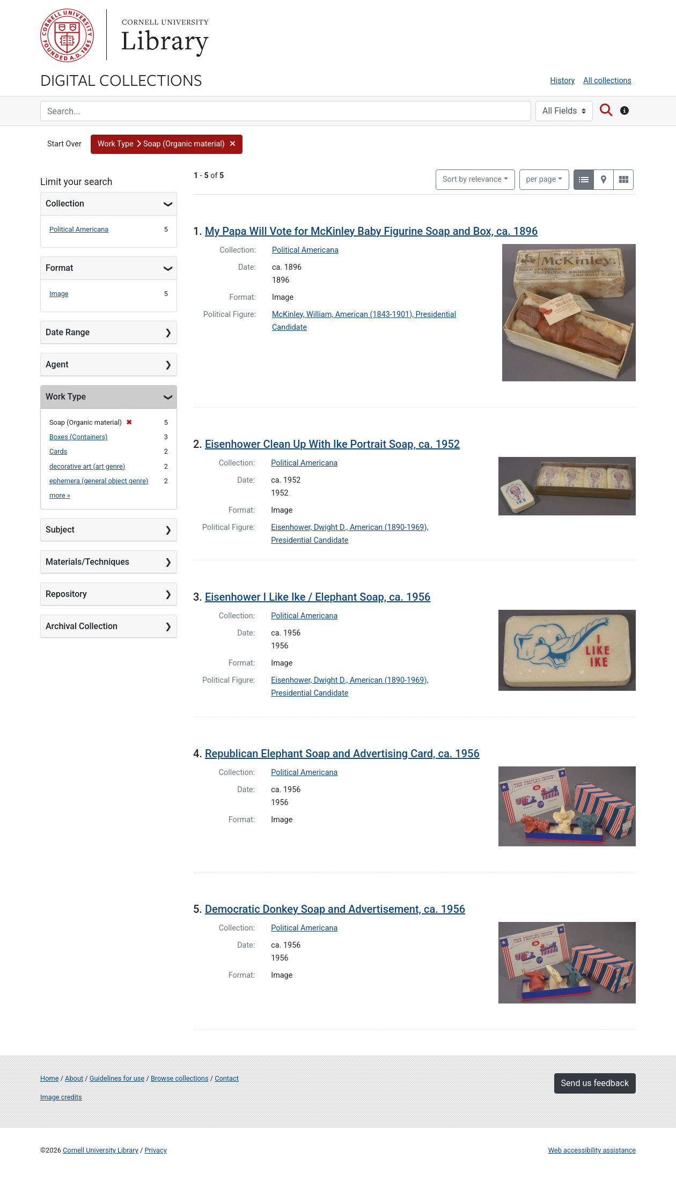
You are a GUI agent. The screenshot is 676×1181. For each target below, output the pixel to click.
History (562, 80)
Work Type (66, 397)
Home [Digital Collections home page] (49, 1078)
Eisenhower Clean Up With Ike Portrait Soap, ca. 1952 (332, 444)
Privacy (155, 1150)
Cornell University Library (100, 1150)
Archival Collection (81, 626)
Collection (65, 203)
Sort (472, 179)
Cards (58, 451)
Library (164, 35)
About (74, 1078)
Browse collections (180, 1078)
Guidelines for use (117, 1078)
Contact (227, 1078)
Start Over (64, 144)
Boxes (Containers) (78, 437)
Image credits (61, 1097)
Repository (66, 594)
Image (59, 294)
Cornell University (67, 35)
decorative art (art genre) (87, 466)
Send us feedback (595, 1083)
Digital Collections (121, 79)
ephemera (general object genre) (98, 481)
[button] (167, 144)
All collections (607, 80)
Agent (57, 364)
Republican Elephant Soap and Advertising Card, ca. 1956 (342, 753)
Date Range (68, 332)
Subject (60, 530)
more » (59, 495)
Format (59, 268)
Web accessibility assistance (592, 1150)
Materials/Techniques (87, 562)
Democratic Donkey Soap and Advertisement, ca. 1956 (335, 909)
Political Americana (78, 229)
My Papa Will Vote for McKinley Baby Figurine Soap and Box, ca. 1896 (371, 231)
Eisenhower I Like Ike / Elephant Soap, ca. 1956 (318, 596)
